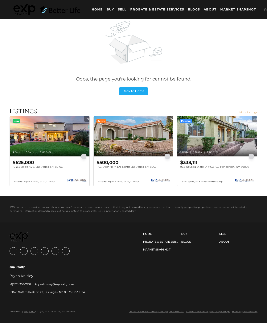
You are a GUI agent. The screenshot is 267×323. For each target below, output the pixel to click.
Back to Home (134, 91)
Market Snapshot (238, 9)
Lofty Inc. (29, 311)
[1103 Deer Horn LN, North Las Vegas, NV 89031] (133, 136)
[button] (24, 9)
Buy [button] (110, 9)
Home (97, 9)
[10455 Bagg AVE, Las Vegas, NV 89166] (49, 136)
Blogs (194, 9)
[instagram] (45, 251)
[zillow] (34, 251)
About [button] (210, 9)
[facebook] (13, 251)
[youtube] (55, 251)
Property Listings (220, 311)
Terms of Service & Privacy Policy (148, 311)
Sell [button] (122, 9)
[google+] (66, 251)
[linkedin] (24, 251)
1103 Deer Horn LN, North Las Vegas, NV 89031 (127, 166)
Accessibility (250, 311)
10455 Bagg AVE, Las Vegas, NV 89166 (38, 166)
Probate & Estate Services (157, 9)
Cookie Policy (176, 311)
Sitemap (236, 311)
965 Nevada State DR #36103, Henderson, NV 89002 (214, 166)
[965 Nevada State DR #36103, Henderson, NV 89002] (217, 136)
